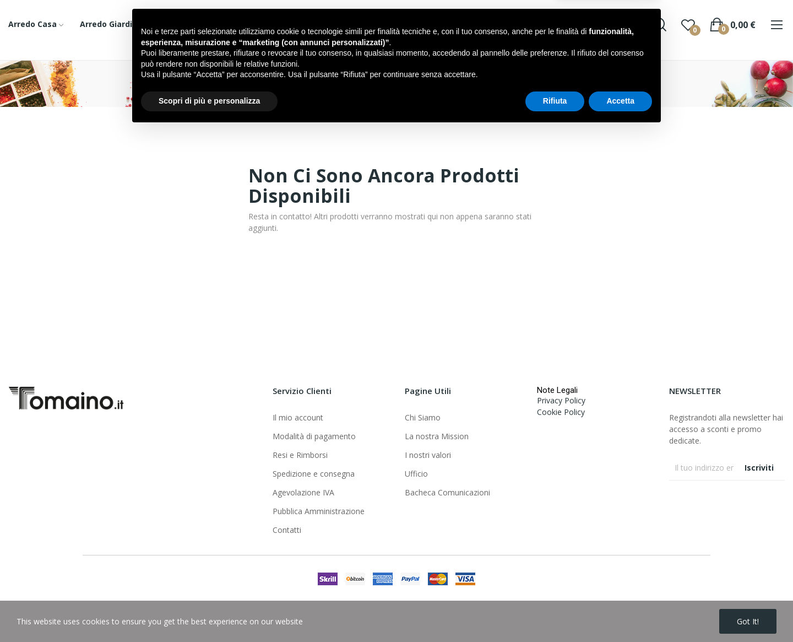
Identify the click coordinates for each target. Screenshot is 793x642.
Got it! (748, 621)
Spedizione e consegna (314, 473)
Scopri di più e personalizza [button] (209, 611)
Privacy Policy (561, 400)
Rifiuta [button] (555, 611)
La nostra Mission (437, 436)
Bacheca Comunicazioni (447, 492)
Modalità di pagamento (314, 436)
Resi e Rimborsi (300, 455)
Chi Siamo (423, 417)
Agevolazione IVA (303, 492)
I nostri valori (428, 455)
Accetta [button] (620, 611)
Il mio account (298, 417)
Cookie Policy (561, 412)
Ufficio (416, 473)
